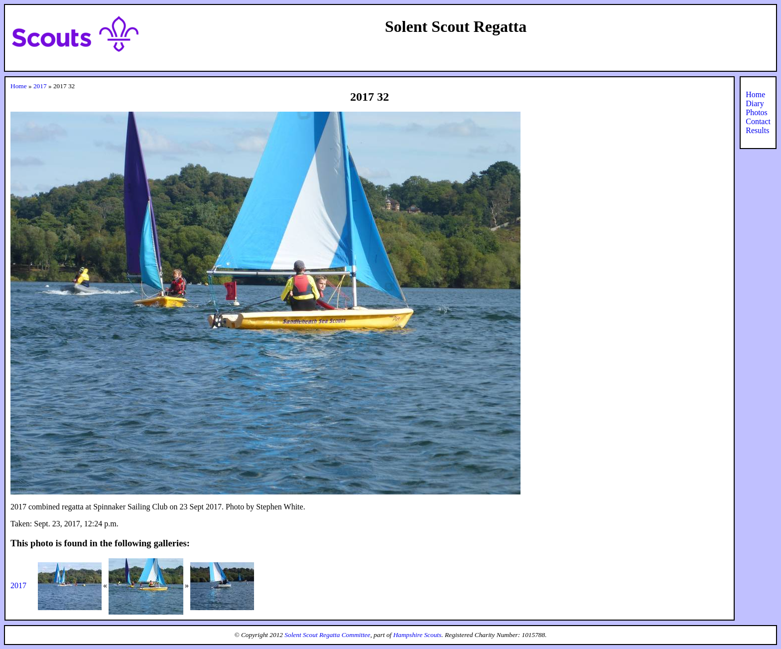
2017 (40, 86)
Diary (755, 103)
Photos (757, 112)
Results (757, 130)
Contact (758, 121)
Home (18, 86)
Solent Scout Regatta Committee (327, 635)
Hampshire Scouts (417, 635)
